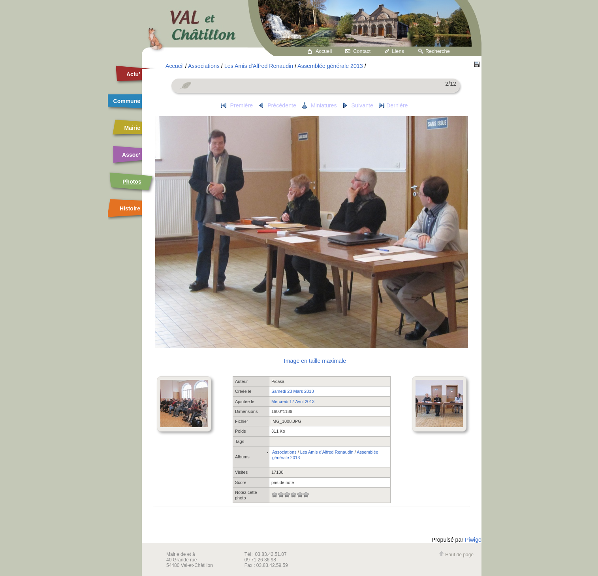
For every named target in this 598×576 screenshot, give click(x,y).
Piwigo (473, 540)
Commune (126, 101)
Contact (361, 51)
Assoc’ (131, 155)
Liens (398, 51)
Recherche (437, 51)
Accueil (324, 51)
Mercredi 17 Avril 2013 (292, 401)
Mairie (132, 128)
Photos (131, 181)
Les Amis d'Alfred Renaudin (258, 66)
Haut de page (456, 554)
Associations (204, 66)
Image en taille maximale (315, 361)
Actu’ (133, 74)
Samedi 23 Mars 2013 (292, 391)
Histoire (130, 208)
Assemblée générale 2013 (330, 66)
